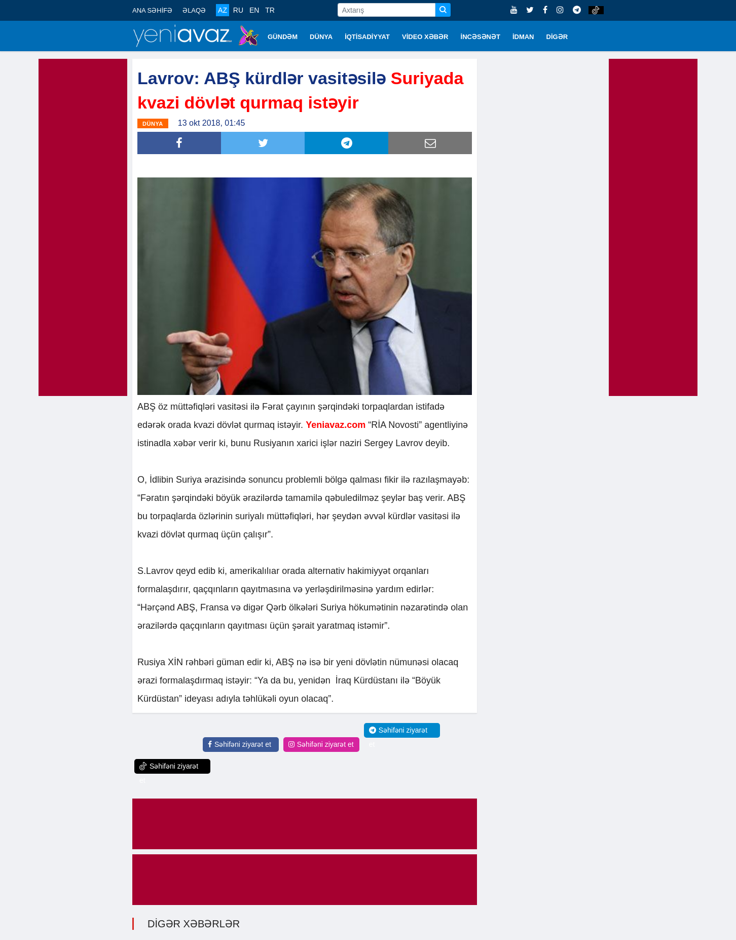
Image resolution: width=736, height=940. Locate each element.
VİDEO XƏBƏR (425, 37)
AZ (222, 10)
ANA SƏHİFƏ (152, 10)
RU (238, 10)
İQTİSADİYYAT (367, 37)
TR (270, 10)
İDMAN (523, 37)
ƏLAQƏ (194, 10)
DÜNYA (321, 37)
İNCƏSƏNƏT (480, 37)
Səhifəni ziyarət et (239, 744)
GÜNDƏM (283, 37)
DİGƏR (557, 37)
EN (254, 10)
